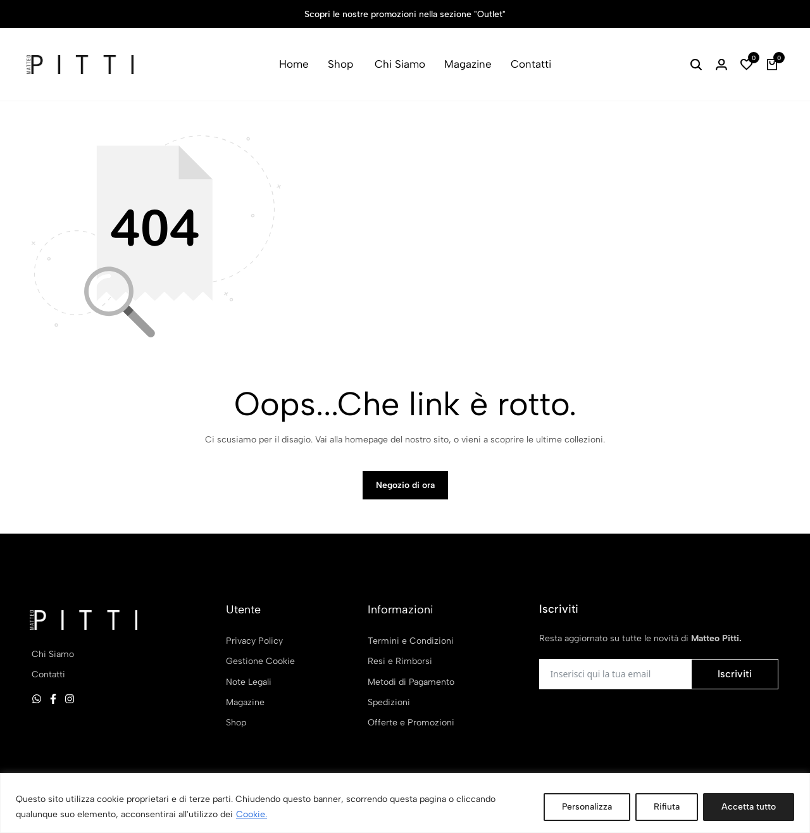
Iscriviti (735, 674)
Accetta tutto (748, 806)
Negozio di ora (405, 485)
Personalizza (587, 806)
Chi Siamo (400, 64)
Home (294, 64)
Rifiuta (667, 806)
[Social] (37, 699)
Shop (340, 64)
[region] (405, 803)
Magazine (468, 64)
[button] (746, 64)
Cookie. (251, 814)
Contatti (531, 64)
